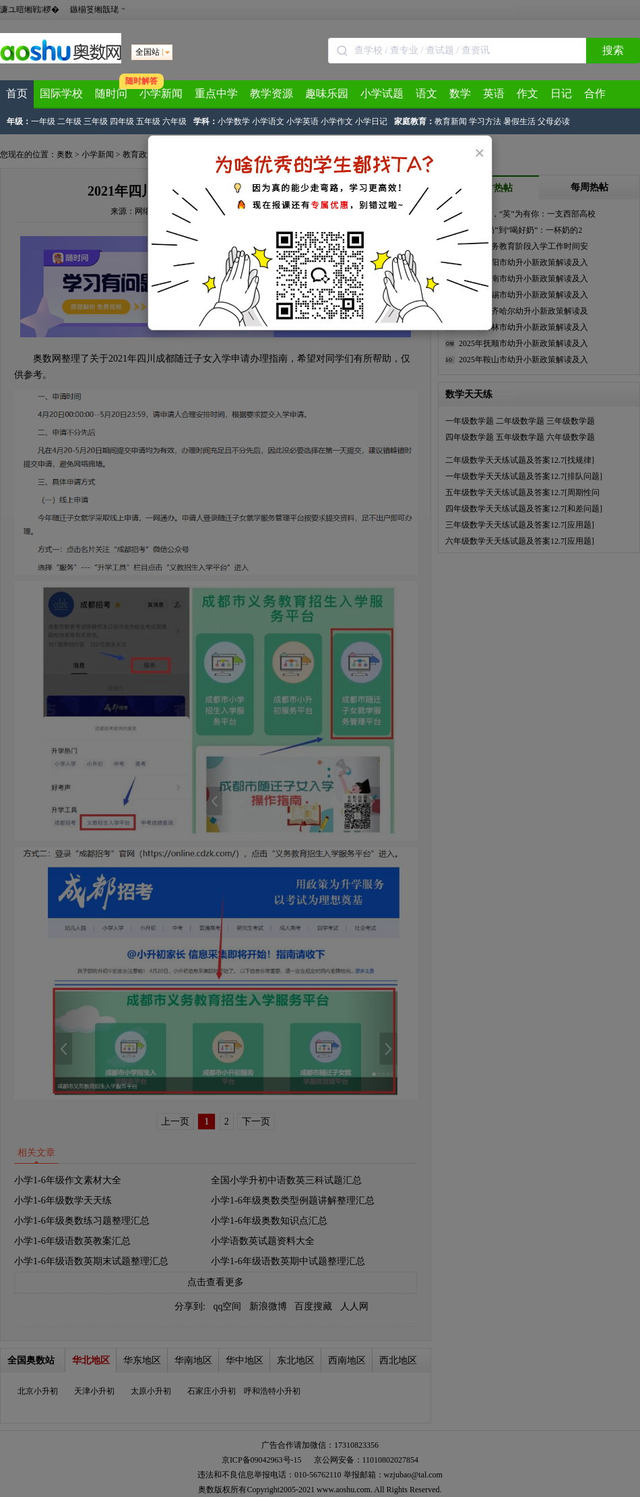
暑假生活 (519, 121)
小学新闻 (161, 93)
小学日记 (371, 121)
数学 (460, 93)
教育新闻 (451, 121)
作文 (527, 93)
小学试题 (382, 93)
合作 (595, 93)
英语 (494, 93)
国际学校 (61, 93)
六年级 (174, 121)
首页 (17, 93)
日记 (561, 93)
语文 (426, 93)
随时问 (111, 93)
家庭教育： (414, 121)
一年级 (43, 121)
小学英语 (302, 121)
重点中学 (216, 93)
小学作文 (337, 121)
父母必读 (554, 121)
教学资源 (271, 93)
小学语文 (268, 121)
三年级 (96, 121)
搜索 (613, 50)
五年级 (148, 121)
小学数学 (234, 121)
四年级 (122, 121)
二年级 (69, 121)
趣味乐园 (326, 93)
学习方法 (485, 121)
